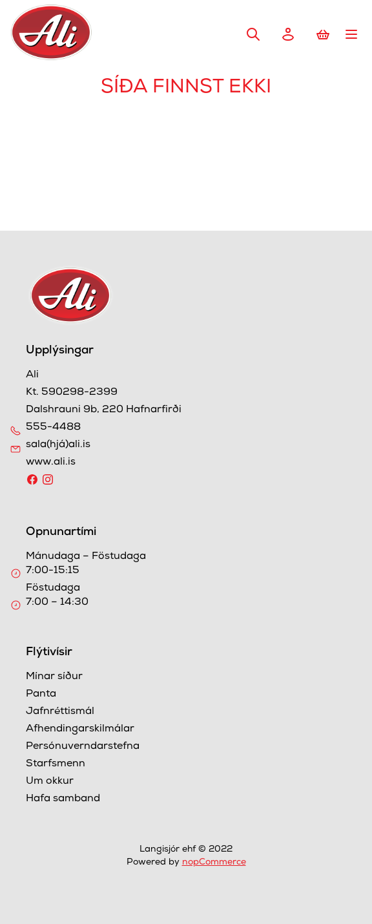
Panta (41, 694)
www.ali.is (51, 462)
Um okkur (50, 782)
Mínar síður (54, 677)
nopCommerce (214, 862)
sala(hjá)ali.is (58, 445)
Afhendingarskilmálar (80, 729)
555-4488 (53, 428)
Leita (253, 34)
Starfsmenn (55, 764)
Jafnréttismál (60, 712)
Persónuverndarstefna (83, 747)
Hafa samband (63, 799)
